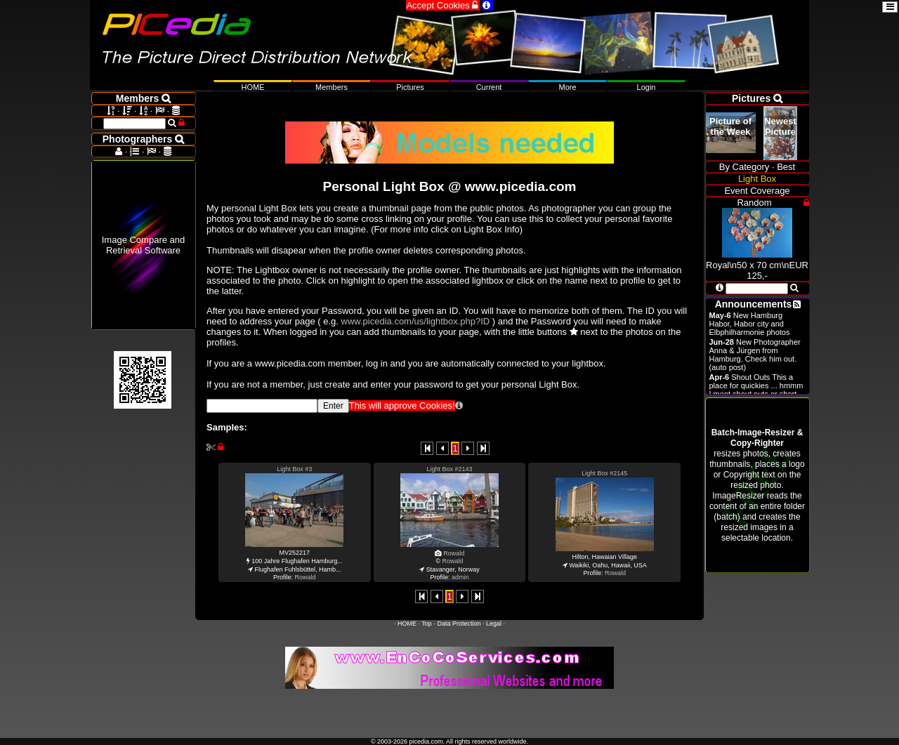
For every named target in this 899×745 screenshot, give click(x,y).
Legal (493, 623)
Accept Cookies (443, 5)
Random (754, 202)
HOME (407, 623)
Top (426, 623)
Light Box (757, 178)
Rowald (304, 577)
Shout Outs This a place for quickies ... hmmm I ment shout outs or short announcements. (756, 390)
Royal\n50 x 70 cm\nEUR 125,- (757, 265)
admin (460, 577)
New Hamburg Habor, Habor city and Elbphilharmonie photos (749, 323)
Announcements (753, 304)
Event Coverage (756, 190)
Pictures (410, 87)
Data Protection (458, 623)
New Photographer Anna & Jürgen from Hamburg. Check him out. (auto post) (755, 354)
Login (646, 87)
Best (786, 166)
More (567, 87)
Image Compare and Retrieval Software (143, 245)
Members (331, 87)
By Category (744, 166)
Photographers (143, 139)
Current (489, 87)
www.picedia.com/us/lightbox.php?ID (415, 321)
